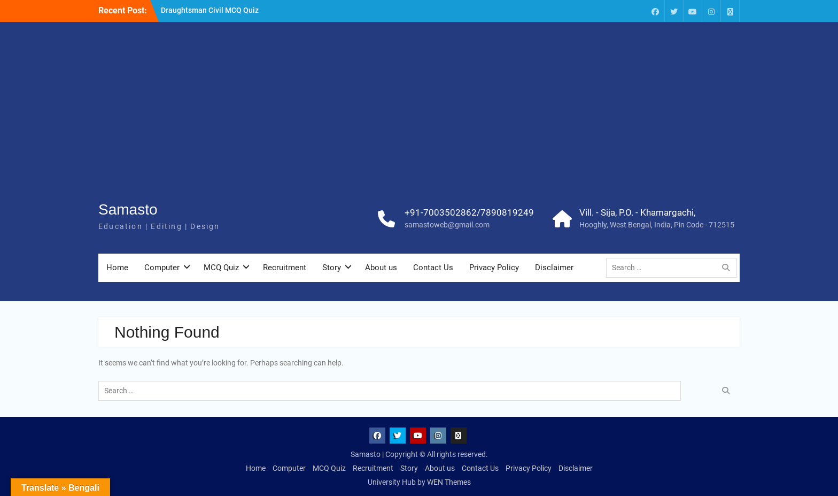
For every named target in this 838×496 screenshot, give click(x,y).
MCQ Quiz (221, 267)
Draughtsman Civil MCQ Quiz (210, 10)
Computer (162, 267)
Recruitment (284, 267)
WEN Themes (449, 482)
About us (381, 267)
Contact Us (433, 267)
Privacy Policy (494, 267)
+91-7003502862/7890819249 (469, 212)
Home (117, 267)
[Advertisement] (419, 118)
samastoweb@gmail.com (447, 224)
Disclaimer (554, 267)
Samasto (128, 209)
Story (331, 267)
